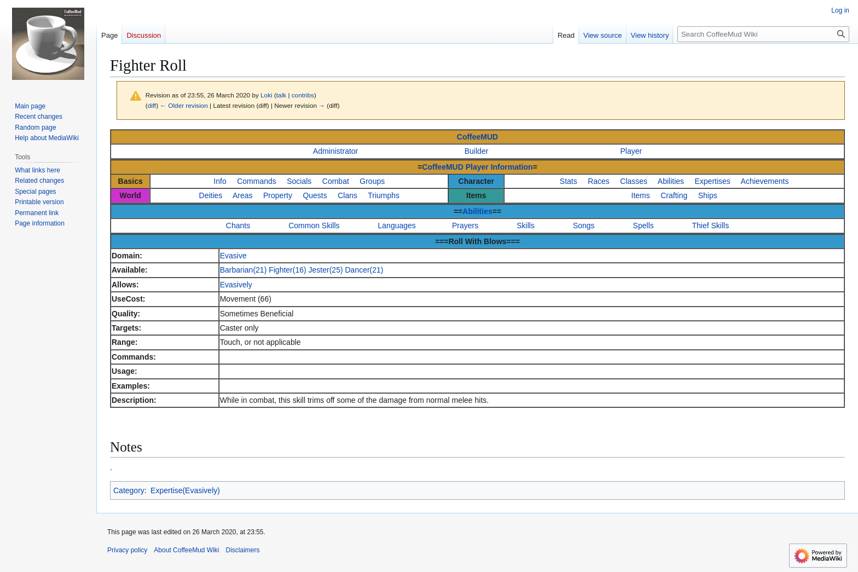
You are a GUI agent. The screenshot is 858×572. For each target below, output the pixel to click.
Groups (372, 181)
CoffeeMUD (477, 136)
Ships (707, 195)
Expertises (713, 181)
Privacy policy (127, 550)
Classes (633, 181)
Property (277, 195)
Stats (568, 181)
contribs (303, 95)
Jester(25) (326, 269)
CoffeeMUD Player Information (477, 167)
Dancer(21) (364, 269)
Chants (238, 225)
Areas (243, 195)
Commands (256, 181)
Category (128, 490)
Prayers (465, 225)
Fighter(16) (287, 269)
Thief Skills (710, 225)
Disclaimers (243, 550)
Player (631, 151)
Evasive (233, 255)
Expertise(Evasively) (185, 490)
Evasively (236, 284)
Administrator (335, 151)
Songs (584, 225)
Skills (526, 225)
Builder (477, 151)
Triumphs (383, 195)
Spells (643, 225)
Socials (299, 181)
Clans (347, 195)
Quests (315, 195)
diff (152, 105)
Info (219, 181)
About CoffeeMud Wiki (186, 550)
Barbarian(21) (243, 269)
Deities (211, 195)
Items (640, 195)
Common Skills (313, 225)
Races (599, 181)
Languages (397, 225)
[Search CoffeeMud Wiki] (763, 34)
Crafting (673, 195)
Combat (335, 181)
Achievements (765, 181)
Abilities (671, 181)
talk (281, 95)
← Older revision (184, 105)
